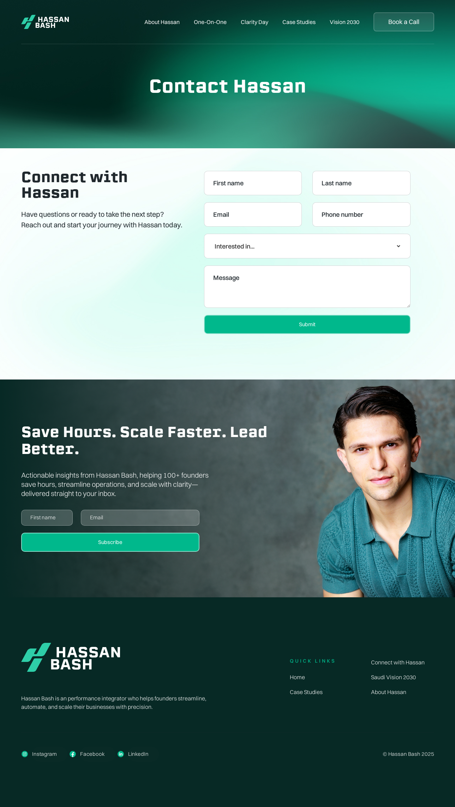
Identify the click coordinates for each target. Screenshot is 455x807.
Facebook (92, 754)
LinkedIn (138, 754)
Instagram (44, 754)
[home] (45, 22)
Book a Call (403, 22)
